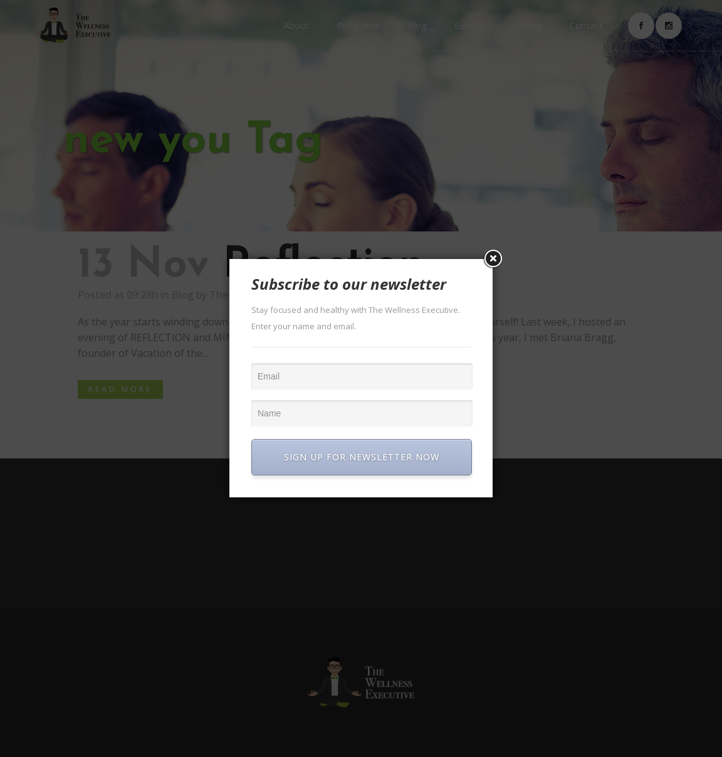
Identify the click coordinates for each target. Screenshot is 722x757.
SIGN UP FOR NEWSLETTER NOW (361, 457)
